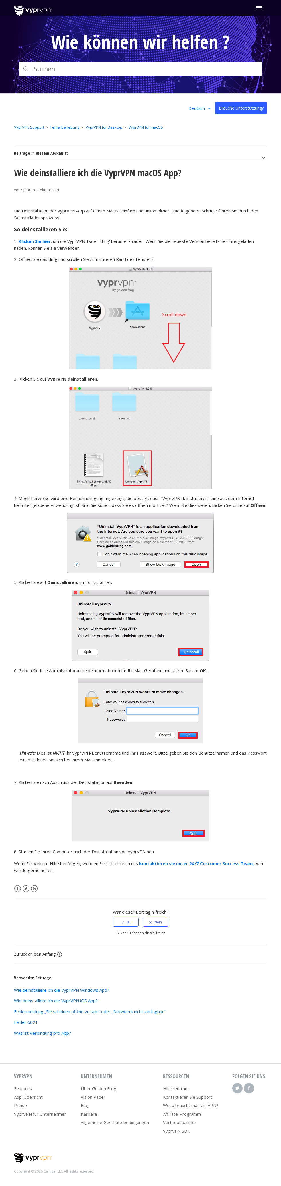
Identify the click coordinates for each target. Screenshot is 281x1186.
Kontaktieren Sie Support (187, 1097)
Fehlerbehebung (64, 127)
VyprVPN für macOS (146, 127)
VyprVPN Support (29, 127)
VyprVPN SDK (176, 1131)
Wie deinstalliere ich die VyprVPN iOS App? (56, 1000)
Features (23, 1088)
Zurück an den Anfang (38, 954)
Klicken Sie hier (35, 241)
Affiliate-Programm (182, 1114)
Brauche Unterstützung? (241, 108)
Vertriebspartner (179, 1122)
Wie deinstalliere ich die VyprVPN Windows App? (61, 990)
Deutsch (197, 108)
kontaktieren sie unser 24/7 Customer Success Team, (196, 863)
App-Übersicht (28, 1097)
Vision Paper (93, 1097)
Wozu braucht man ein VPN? (190, 1105)
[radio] (126, 922)
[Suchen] (140, 69)
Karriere (89, 1114)
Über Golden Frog (98, 1088)
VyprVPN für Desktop (104, 127)
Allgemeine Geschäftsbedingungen (115, 1122)
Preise (20, 1105)
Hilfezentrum (176, 1088)
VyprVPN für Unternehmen (40, 1114)
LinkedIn (34, 888)
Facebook (17, 888)
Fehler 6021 (26, 1022)
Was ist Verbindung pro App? (42, 1033)
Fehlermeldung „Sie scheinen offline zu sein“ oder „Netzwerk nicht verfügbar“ (89, 1011)
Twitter (26, 888)
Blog (85, 1105)
